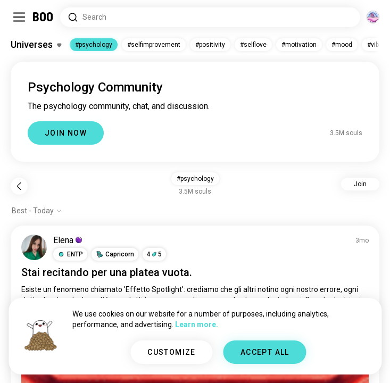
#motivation (299, 44)
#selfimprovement (153, 44)
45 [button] (154, 254)
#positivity (210, 44)
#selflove (253, 44)
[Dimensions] (373, 17)
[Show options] (37, 210)
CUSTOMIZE (171, 352)
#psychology (93, 44)
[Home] (43, 17)
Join (360, 184)
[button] (70, 254)
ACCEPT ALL (264, 352)
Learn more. (196, 324)
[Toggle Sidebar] (19, 17)
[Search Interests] (210, 17)
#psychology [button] (195, 178)
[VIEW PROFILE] (34, 247)
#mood (341, 44)
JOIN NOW (66, 133)
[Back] (19, 186)
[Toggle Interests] (36, 44)
